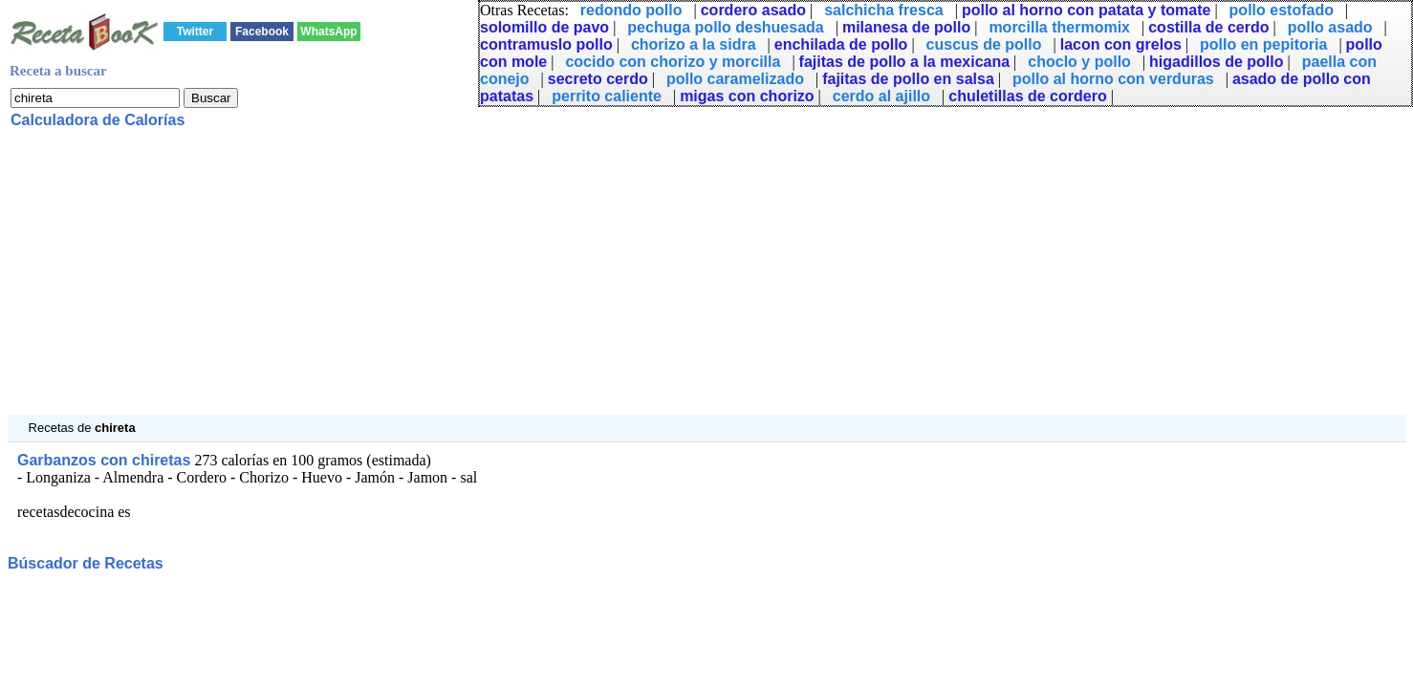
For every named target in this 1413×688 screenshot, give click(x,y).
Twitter (195, 31)
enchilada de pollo (841, 44)
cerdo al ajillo (881, 96)
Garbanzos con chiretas (103, 460)
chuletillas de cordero (1027, 96)
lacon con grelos (1121, 44)
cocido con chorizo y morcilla (672, 62)
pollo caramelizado (735, 79)
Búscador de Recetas (85, 563)
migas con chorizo (747, 96)
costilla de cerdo (1208, 27)
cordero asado (753, 10)
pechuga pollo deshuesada (725, 27)
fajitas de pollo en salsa (908, 79)
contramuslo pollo (546, 44)
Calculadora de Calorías (98, 120)
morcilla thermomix (1059, 27)
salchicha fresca (884, 10)
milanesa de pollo (906, 27)
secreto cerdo (598, 79)
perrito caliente (607, 96)
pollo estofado (1281, 10)
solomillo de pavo (544, 27)
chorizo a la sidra (693, 44)
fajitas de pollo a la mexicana (905, 62)
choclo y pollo (1079, 62)
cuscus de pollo (984, 44)
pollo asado (1330, 27)
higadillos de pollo (1216, 62)
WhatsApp (328, 31)
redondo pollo (631, 10)
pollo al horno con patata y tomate (1086, 10)
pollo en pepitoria (1263, 44)
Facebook (262, 31)
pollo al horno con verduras (1113, 79)
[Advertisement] (581, 281)
